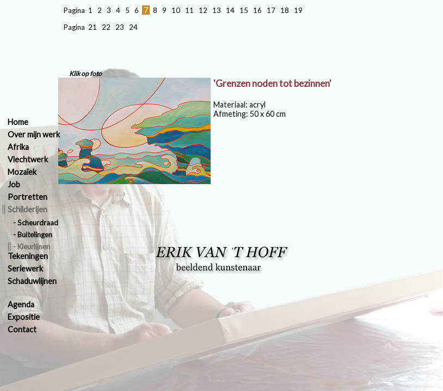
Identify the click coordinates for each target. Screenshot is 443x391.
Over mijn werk (34, 134)
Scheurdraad (37, 222)
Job (14, 184)
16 (257, 10)
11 (189, 10)
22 (106, 27)
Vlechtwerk (28, 159)
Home (18, 122)
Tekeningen (28, 256)
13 (216, 10)
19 (298, 10)
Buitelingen (34, 234)
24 (133, 27)
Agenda (21, 304)
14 (230, 10)
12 (203, 10)
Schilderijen (27, 209)
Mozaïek (22, 171)
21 (92, 27)
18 (284, 10)
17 (271, 10)
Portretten (27, 196)
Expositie (24, 316)
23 (119, 27)
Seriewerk (25, 268)
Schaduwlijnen (32, 281)
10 (175, 10)
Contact (22, 329)
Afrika (18, 147)
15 (243, 10)
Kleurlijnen (33, 246)
